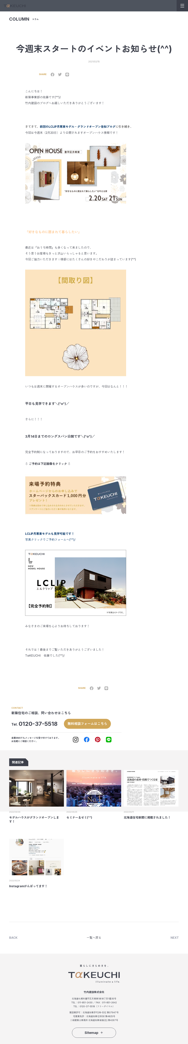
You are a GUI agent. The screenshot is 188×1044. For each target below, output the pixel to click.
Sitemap (94, 1032)
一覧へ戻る (94, 937)
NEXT (175, 937)
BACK (13, 937)
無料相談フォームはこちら (87, 723)
